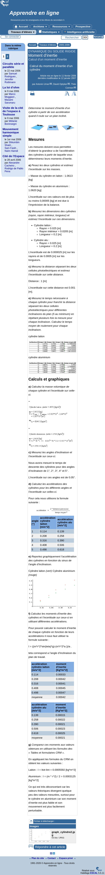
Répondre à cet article (50, 847)
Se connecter (12, 36)
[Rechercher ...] (71, 37)
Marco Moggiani (10, 95)
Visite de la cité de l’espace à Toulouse (13, 111)
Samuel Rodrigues (11, 75)
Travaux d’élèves (22, 32)
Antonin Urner (42, 84)
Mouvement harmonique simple (11, 132)
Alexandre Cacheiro (12, 164)
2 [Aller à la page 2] (7, 56)
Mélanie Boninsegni (11, 122)
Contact (51, 858)
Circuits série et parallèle (13, 65)
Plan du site (37, 858)
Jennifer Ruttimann (10, 81)
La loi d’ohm (11, 87)
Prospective (82, 26)
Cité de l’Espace (13, 156)
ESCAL (94, 873)
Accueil (21, 26)
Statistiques (49, 31)
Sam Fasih (10, 148)
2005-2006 (64, 45)
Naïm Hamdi (11, 151)
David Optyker (60, 84)
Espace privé (65, 858)
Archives (39, 26)
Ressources (60, 26)
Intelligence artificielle (79, 31)
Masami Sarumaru (10, 101)
